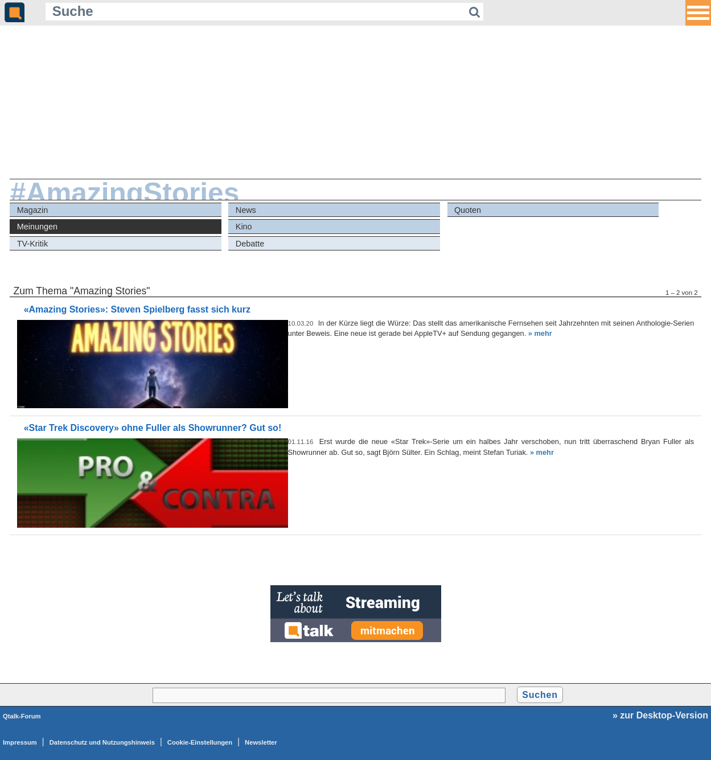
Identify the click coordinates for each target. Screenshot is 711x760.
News (246, 210)
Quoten (467, 210)
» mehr (540, 333)
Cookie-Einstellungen (199, 742)
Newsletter (261, 742)
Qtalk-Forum (22, 716)
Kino (244, 226)
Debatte (250, 243)
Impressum (20, 742)
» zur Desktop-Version (660, 715)
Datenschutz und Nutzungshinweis (102, 742)
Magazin (32, 210)
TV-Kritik (32, 243)
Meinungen (37, 226)
